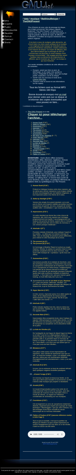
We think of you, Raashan (42, 135)
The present (37, 130)
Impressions (37, 126)
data (26, 18)
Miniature (36, 145)
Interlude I (36, 128)
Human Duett (37, 122)
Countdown (37, 152)
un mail (62, 94)
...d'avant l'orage (39, 148)
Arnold (35, 150)
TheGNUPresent (31, 21)
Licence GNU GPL (39, 79)
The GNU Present (35, 112)
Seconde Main (38, 141)
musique (34, 18)
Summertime (37, 134)
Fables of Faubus (39, 154)
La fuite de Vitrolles (39, 143)
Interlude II (36, 139)
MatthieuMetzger (50, 18)
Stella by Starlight (39, 124)
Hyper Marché (38, 137)
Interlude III (37, 147)
